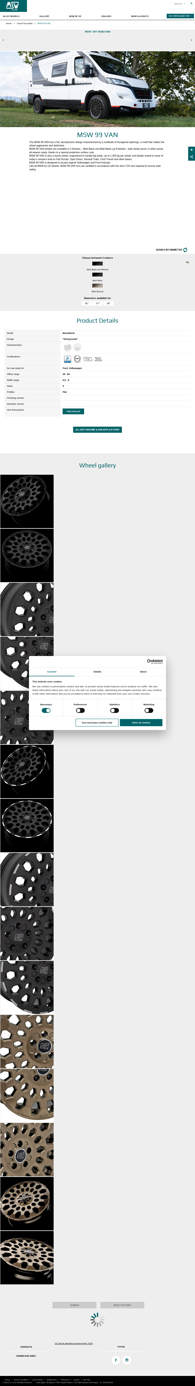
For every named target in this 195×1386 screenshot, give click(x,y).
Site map (86, 1380)
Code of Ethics (37, 1380)
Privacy (7, 1380)
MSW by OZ (75, 16)
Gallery (44, 16)
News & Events (140, 16)
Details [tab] (97, 671)
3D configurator (179, 16)
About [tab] (143, 671)
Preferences (65, 1380)
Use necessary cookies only (97, 722)
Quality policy (52, 1380)
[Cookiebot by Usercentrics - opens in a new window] (149, 661)
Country (178, 4)
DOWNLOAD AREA (26, 1356)
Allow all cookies (141, 722)
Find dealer (73, 411)
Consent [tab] (52, 671)
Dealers (106, 16)
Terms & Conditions (21, 1380)
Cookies (76, 1380)
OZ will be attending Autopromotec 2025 (74, 1343)
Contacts (26, 1347)
